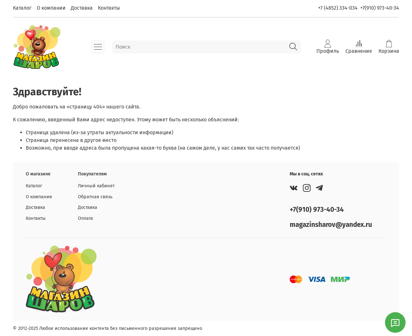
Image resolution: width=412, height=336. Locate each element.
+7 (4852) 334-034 (338, 8)
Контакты (109, 8)
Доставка (82, 8)
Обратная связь (95, 197)
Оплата (85, 218)
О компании (51, 8)
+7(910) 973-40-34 (379, 8)
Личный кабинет (96, 186)
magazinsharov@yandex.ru (331, 225)
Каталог (22, 8)
